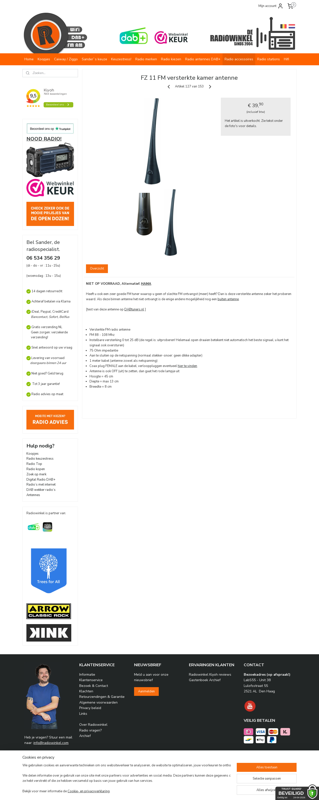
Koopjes (44, 59)
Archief (85, 735)
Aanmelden (146, 691)
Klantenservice (91, 680)
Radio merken (146, 59)
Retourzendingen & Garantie (102, 696)
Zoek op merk (36, 474)
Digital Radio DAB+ (40, 479)
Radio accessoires (239, 59)
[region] (126, 779)
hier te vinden (187, 366)
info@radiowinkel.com (51, 742)
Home (29, 59)
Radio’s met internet (41, 484)
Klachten (86, 691)
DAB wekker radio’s (41, 490)
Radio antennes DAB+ (203, 59)
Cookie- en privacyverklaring (89, 791)
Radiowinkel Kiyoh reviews (210, 674)
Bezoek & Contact (93, 685)
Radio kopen (35, 469)
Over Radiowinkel (93, 724)
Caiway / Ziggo (66, 59)
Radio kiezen (171, 59)
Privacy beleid (90, 708)
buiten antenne (228, 299)
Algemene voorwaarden (98, 702)
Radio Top (34, 464)
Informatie (87, 674)
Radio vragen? (90, 730)
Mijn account (270, 6)
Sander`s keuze (94, 59)
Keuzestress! (121, 59)
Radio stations (268, 59)
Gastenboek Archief (205, 680)
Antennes (33, 495)
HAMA (146, 284)
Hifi (286, 59)
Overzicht (97, 268)
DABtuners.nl (134, 309)
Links (83, 713)
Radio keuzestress (40, 458)
